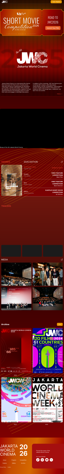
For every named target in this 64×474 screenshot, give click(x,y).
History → (59, 94)
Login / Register (56, 1)
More (60, 324)
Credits (9, 467)
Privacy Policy (3, 467)
